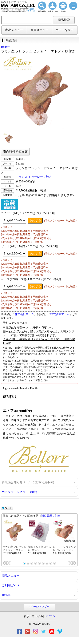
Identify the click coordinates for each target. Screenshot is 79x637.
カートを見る (65, 30)
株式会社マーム (24, 314)
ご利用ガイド (11, 585)
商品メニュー (14, 30)
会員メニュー (39, 30)
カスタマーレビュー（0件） (20, 492)
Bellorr (5, 46)
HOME (6, 595)
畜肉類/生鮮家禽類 (15, 151)
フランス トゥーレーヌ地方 (34, 176)
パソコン (49, 616)
